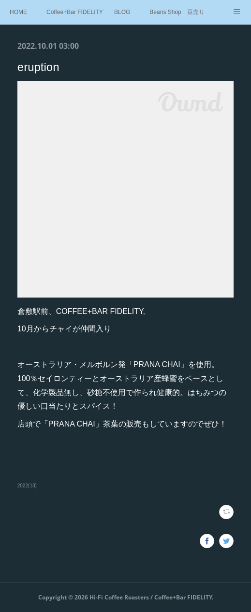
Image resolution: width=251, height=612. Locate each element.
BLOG (122, 12)
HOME (18, 12)
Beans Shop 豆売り (176, 12)
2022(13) (27, 485)
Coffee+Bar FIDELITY (74, 12)
